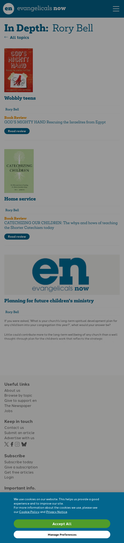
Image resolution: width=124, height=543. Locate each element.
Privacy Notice (56, 511)
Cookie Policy (29, 511)
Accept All (62, 523)
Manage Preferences (62, 534)
